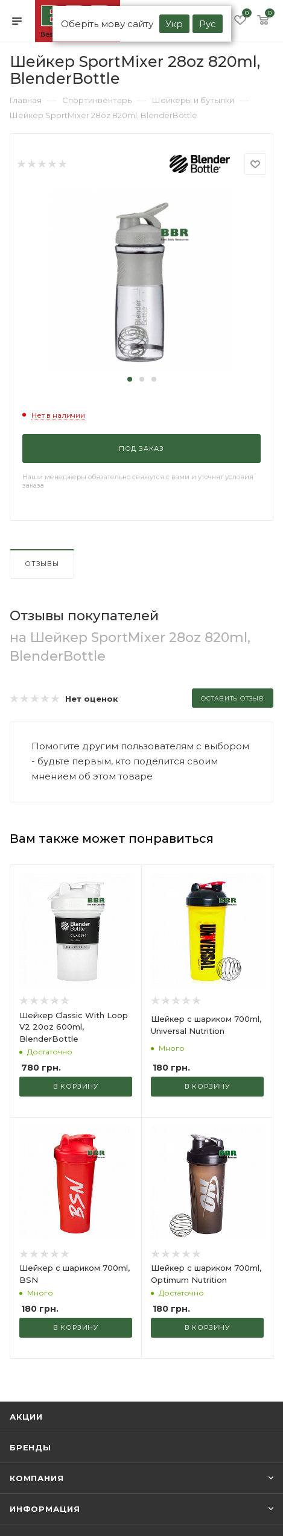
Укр (174, 24)
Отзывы (42, 563)
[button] (130, 379)
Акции (26, 1416)
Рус (207, 24)
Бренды (30, 1447)
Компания (36, 1478)
